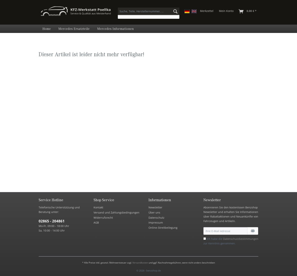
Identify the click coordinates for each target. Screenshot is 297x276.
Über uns (154, 212)
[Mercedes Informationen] (115, 29)
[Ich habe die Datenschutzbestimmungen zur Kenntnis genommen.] (204, 238)
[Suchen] (175, 11)
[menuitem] (148, 13)
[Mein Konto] (226, 11)
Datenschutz (156, 217)
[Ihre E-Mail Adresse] (225, 231)
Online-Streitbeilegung (162, 227)
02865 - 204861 (52, 221)
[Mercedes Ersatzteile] (74, 29)
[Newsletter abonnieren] (252, 231)
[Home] (47, 29)
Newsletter (155, 207)
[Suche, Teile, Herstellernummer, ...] (148, 11)
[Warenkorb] (247, 11)
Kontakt (98, 207)
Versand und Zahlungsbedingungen (116, 212)
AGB (96, 222)
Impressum (155, 222)
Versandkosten (140, 262)
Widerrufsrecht (103, 217)
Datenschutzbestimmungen (240, 239)
